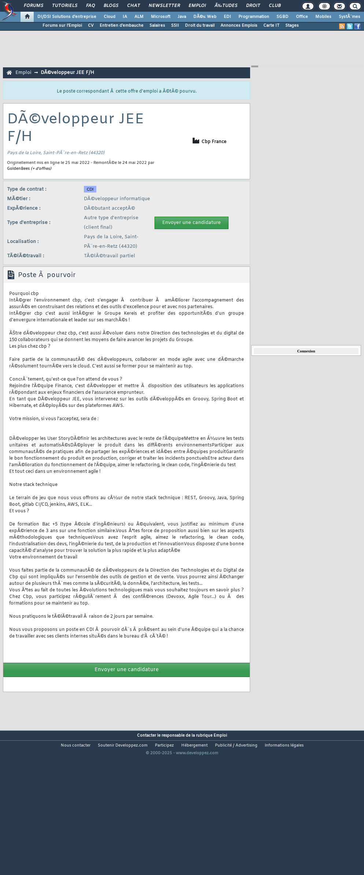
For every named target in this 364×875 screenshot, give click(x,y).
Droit (253, 6)
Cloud (109, 16)
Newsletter (164, 6)
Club (274, 6)
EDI (227, 16)
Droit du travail (200, 25)
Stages (292, 25)
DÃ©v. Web (204, 16)
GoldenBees (18, 168)
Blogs (111, 6)
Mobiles (323, 16)
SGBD (282, 16)
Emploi (197, 6)
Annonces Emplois (238, 25)
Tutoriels (64, 6)
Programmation (253, 16)
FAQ (90, 6)
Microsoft (160, 16)
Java (182, 16)
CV (91, 25)
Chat (133, 6)
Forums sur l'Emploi (62, 25)
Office (302, 16)
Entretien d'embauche (122, 25)
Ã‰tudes (226, 6)
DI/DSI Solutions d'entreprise (66, 16)
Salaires (157, 25)
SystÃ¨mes (349, 16)
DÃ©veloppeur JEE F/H (67, 73)
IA (125, 16)
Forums (33, 6)
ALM (139, 16)
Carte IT (271, 25)
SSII (175, 25)
